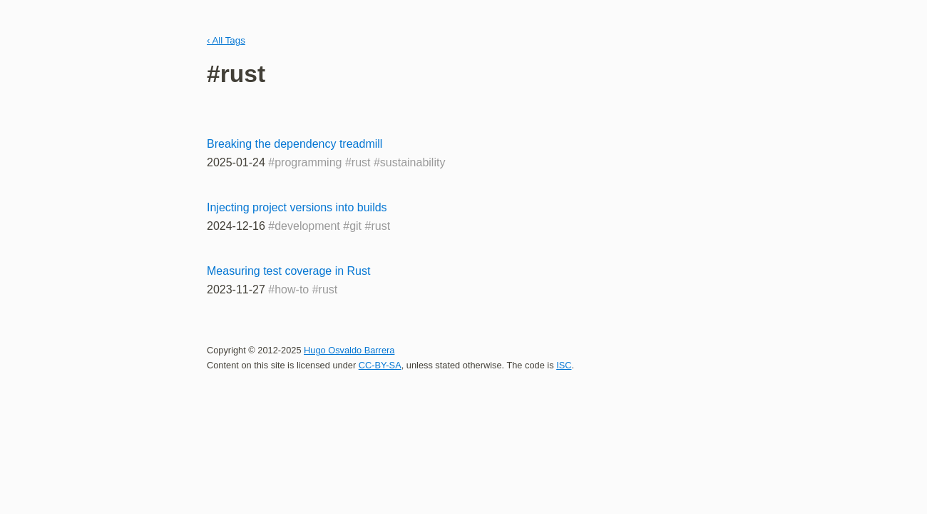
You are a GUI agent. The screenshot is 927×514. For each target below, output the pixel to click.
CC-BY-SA (380, 365)
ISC (563, 365)
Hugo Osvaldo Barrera (349, 350)
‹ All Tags (226, 40)
